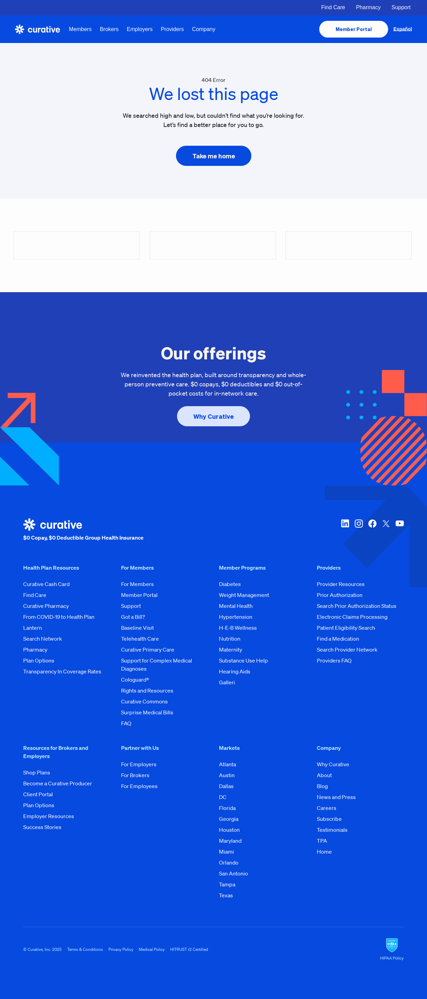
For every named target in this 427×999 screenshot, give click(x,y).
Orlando (228, 862)
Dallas (226, 786)
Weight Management (244, 594)
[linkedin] (345, 530)
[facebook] (372, 530)
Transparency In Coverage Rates (62, 671)
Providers (172, 29)
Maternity (230, 649)
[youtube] (400, 530)
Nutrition (229, 638)
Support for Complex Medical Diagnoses (156, 664)
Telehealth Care (140, 638)
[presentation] (353, 29)
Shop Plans (36, 772)
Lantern (32, 627)
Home (324, 851)
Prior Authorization (340, 594)
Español (403, 29)
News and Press (336, 797)
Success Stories (42, 827)
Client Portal (38, 794)
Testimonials (332, 829)
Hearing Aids (234, 671)
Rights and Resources (147, 690)
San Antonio (233, 873)
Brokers (109, 29)
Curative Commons (144, 701)
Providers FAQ (334, 660)
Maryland (230, 840)
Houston (229, 829)
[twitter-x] (386, 530)
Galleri (227, 682)
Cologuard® (135, 679)
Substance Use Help (243, 660)
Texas (226, 895)
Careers (326, 807)
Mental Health (236, 605)
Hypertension (235, 616)
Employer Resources (48, 816)
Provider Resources (341, 584)
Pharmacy (368, 7)
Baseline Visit (137, 627)
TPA (322, 840)
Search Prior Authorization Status (356, 605)
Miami (226, 851)
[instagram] (359, 530)
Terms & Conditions (85, 949)
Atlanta (227, 764)
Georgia (228, 818)
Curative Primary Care (147, 649)
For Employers (139, 764)
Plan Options (38, 660)
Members (80, 29)
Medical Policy (152, 949)
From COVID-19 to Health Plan (58, 616)
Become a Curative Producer (57, 783)
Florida (227, 807)
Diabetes (230, 584)
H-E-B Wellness (238, 627)
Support (401, 7)
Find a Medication (338, 638)
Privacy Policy (120, 949)
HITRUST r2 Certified (189, 949)
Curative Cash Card (46, 584)
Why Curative (333, 764)
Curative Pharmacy (46, 605)
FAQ (126, 723)
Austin (227, 775)
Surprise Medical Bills (147, 712)
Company (203, 29)
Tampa (227, 884)
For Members (137, 584)
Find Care (333, 7)
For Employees (139, 786)
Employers (140, 29)
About (324, 775)
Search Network (42, 638)
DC (222, 797)
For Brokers (135, 775)
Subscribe (329, 818)
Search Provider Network (347, 649)
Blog (322, 786)
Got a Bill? (133, 616)
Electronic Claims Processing (352, 616)
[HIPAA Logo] (392, 949)
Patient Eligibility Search (346, 627)
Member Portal (139, 594)
